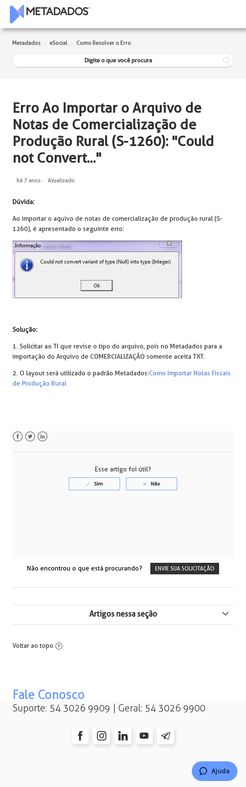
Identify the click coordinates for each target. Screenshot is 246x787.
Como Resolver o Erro (103, 43)
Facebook (17, 436)
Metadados (26, 43)
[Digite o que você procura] (123, 60)
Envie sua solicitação (184, 568)
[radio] (94, 483)
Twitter (30, 436)
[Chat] (214, 771)
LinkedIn (42, 436)
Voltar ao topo (37, 645)
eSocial (58, 43)
